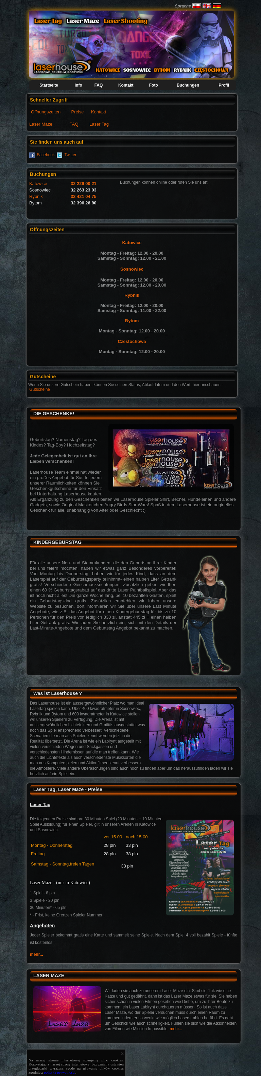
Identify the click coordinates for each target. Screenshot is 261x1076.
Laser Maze (40, 124)
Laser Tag (99, 124)
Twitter (70, 154)
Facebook (46, 154)
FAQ (74, 124)
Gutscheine (39, 389)
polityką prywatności (59, 1072)
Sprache (183, 6)
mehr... (36, 954)
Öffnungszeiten (45, 111)
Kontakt (98, 111)
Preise (77, 111)
